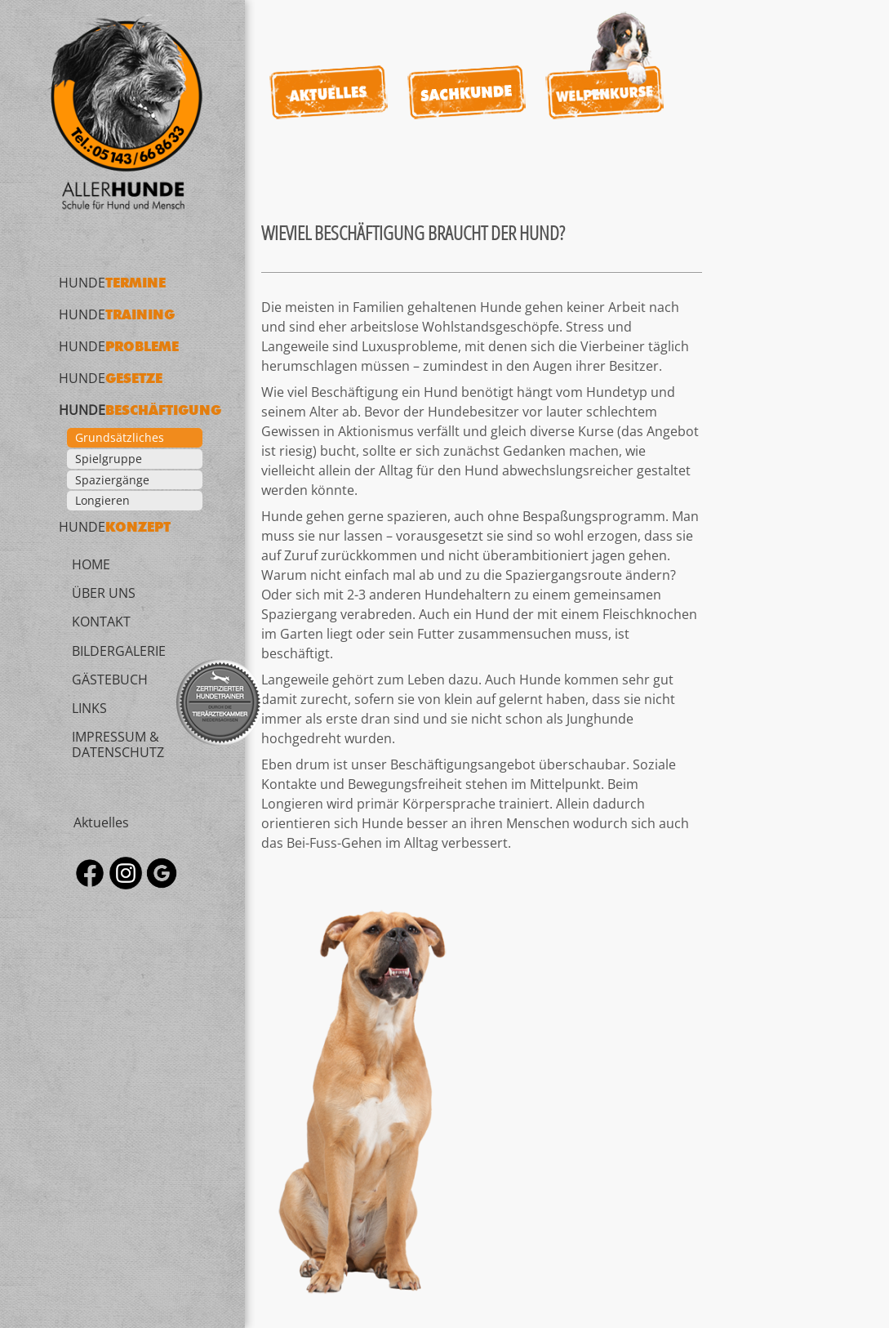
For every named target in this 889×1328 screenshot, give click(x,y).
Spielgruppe (108, 458)
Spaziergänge (112, 480)
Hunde (112, 283)
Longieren (102, 500)
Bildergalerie (119, 650)
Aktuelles (101, 822)
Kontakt (101, 622)
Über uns (104, 593)
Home (91, 564)
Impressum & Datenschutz (118, 744)
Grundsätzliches (119, 437)
